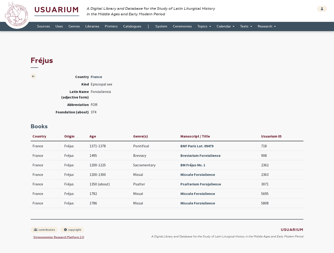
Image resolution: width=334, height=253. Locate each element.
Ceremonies (182, 26)
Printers (111, 26)
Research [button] (265, 26)
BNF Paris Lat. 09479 (196, 146)
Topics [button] (202, 26)
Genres (74, 26)
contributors (44, 229)
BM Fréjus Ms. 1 (192, 165)
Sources (43, 26)
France (96, 76)
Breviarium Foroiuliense (200, 155)
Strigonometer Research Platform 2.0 (58, 237)
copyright (72, 229)
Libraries (92, 26)
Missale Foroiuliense (197, 174)
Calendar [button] (224, 26)
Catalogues (132, 26)
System (161, 26)
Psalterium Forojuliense (200, 184)
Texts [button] (244, 26)
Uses (59, 26)
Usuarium (56, 9)
